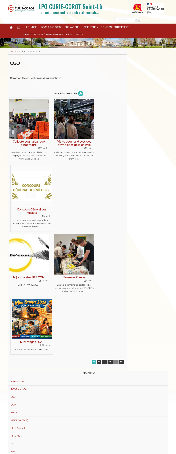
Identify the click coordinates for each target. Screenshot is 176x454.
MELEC (15, 277)
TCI (12, 363)
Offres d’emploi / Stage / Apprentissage (48, 34)
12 (104, 226)
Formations (73, 27)
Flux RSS (157, 435)
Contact (65, 435)
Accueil (14, 51)
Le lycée (32, 27)
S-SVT (14, 324)
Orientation (90, 27)
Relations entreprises (116, 27)
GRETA (79, 34)
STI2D (14, 339)
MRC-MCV (16, 300)
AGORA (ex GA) (19, 254)
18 (110, 226)
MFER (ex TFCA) (19, 285)
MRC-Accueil (18, 293)
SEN (13, 332)
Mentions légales (44, 435)
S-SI (13, 316)
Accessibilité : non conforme (93, 435)
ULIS (13, 378)
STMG (14, 355)
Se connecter (157, 443)
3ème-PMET (17, 246)
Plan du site (21, 435)
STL (13, 347)
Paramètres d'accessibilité (130, 435)
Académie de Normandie (88, 428)
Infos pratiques (51, 27)
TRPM (14, 370)
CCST (13, 261)
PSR (13, 308)
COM (13, 269)
